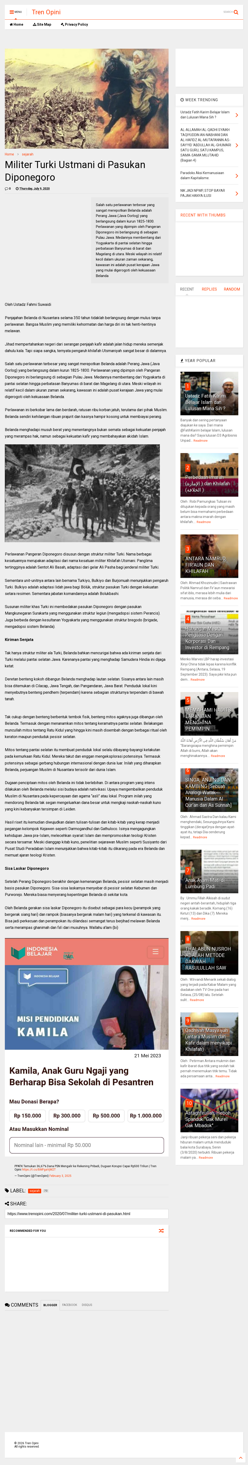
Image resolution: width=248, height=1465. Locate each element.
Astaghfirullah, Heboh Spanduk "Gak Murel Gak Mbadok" (208, 1119)
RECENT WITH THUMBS (203, 215)
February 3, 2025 (60, 1176)
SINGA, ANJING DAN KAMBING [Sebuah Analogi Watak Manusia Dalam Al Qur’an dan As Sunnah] (208, 792)
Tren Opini (46, 12)
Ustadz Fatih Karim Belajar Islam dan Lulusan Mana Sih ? (205, 402)
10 (189, 1103)
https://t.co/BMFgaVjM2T (39, 1169)
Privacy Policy (74, 24)
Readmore (201, 440)
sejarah (27, 154)
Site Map (42, 24)
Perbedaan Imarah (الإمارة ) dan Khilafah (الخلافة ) (207, 483)
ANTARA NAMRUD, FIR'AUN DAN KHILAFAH (205, 565)
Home (16, 24)
